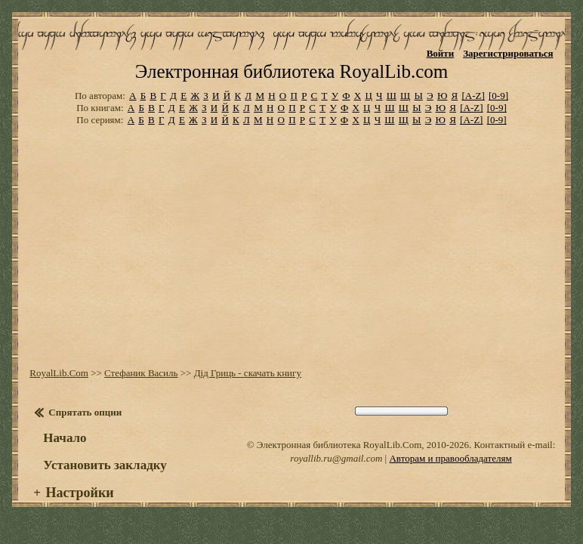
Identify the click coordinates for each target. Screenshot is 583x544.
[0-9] (498, 95)
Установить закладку (105, 465)
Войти (441, 53)
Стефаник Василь (140, 373)
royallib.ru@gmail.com (336, 458)
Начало (64, 438)
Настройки (79, 492)
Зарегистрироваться (508, 53)
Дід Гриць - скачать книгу (247, 373)
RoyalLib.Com (58, 373)
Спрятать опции (85, 412)
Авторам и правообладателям (450, 458)
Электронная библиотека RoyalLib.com (291, 71)
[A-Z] (472, 95)
